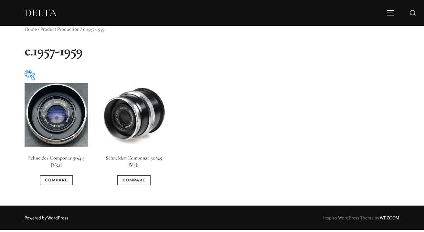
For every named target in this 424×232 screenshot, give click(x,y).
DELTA (41, 13)
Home (31, 29)
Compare (56, 180)
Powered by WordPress (46, 217)
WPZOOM (389, 217)
